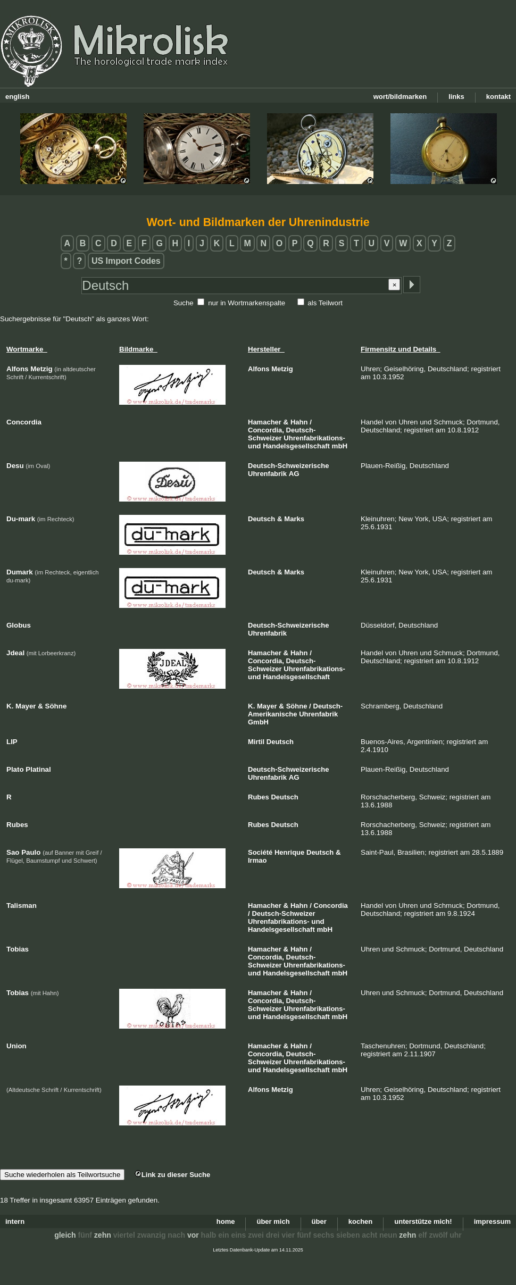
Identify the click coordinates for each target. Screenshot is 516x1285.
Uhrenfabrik (267, 474)
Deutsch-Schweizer (283, 913)
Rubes (258, 797)
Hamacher (264, 422)
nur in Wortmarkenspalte (246, 303)
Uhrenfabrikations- (314, 438)
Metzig (282, 369)
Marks (294, 519)
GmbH (258, 722)
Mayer (267, 706)
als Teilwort (325, 303)
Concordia (331, 905)
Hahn (299, 422)
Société (260, 852)
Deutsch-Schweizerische (288, 466)
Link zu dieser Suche (172, 1175)
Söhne (296, 706)
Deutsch (261, 519)
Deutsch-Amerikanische (295, 710)
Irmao (257, 860)
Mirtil (256, 742)
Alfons (258, 369)
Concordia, (266, 430)
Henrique (289, 852)
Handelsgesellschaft (296, 446)
